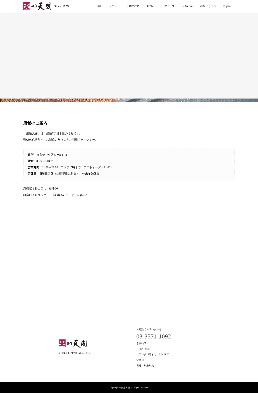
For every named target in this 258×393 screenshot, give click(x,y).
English (227, 6)
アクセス (169, 6)
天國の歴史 (133, 6)
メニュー (114, 6)
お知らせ (152, 6)
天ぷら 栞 (187, 6)
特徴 (99, 6)
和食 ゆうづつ (208, 6)
